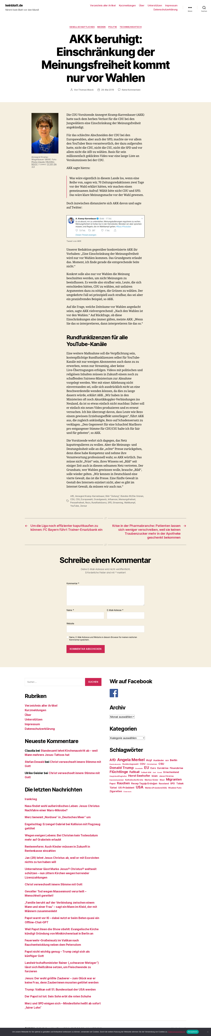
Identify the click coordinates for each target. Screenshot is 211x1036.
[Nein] (207, 1031)
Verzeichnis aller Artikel (103, 5)
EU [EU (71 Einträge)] (146, 767)
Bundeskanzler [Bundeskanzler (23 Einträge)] (115, 764)
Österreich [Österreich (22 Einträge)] (127, 792)
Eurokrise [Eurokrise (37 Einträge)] (162, 768)
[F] (148, 693)
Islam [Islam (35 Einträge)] (155, 775)
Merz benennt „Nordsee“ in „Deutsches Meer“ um (58, 817)
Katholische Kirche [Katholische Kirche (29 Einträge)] (134, 780)
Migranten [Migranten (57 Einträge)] (174, 779)
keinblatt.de (14, 5)
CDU (72, 499)
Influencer (113, 499)
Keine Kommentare (131, 89)
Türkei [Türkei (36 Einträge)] (113, 787)
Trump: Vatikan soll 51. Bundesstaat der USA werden (60, 989)
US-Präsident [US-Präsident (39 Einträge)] (126, 787)
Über (141, 5)
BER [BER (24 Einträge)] (166, 760)
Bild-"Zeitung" (112, 496)
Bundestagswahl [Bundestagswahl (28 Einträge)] (130, 764)
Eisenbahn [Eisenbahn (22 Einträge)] (139, 768)
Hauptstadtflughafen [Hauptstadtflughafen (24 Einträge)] (118, 776)
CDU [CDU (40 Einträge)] (142, 763)
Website (70, 623)
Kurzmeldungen (127, 5)
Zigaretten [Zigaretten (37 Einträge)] (116, 791)
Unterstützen (155, 5)
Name (70, 610)
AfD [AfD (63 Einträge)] (113, 760)
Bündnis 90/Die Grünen (132, 496)
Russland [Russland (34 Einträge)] (164, 783)
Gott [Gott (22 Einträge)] (154, 772)
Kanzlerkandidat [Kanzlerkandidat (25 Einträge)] (117, 780)
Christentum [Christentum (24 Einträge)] (152, 764)
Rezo (87, 502)
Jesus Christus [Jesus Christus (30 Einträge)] (166, 776)
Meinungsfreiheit (127, 499)
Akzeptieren (192, 1032)
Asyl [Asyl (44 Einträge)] (149, 760)
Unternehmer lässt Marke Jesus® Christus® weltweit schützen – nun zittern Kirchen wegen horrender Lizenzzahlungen (60, 873)
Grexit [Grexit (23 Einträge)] (159, 772)
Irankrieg (31, 799)
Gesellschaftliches (82, 27)
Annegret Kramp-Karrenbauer (89, 496)
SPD (110, 502)
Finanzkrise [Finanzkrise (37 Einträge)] (176, 768)
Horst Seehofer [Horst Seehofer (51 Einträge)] (139, 775)
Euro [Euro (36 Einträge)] (153, 768)
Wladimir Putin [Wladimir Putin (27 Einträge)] (174, 788)
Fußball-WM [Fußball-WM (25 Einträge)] (146, 772)
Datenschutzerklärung (165, 9)
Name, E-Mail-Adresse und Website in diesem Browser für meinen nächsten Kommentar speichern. (103, 638)
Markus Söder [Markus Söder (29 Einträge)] (151, 780)
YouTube (74, 505)
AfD (72, 496)
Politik (112, 27)
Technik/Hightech (131, 27)
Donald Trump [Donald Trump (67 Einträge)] (122, 768)
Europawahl (87, 499)
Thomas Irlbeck (86, 89)
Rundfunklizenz (99, 502)
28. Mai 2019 (107, 89)
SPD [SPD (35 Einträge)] (172, 783)
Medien (101, 27)
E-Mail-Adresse (115, 610)
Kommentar (72, 583)
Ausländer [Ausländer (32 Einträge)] (158, 760)
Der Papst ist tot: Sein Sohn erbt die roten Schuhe (58, 996)
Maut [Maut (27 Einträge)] (162, 780)
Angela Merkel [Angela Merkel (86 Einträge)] (131, 759)
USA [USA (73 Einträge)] (139, 787)
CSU (78, 499)
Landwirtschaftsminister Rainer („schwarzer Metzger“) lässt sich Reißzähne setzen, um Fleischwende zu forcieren (62, 967)
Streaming (118, 502)
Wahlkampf (129, 502)
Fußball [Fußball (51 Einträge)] (134, 772)
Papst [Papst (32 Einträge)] (113, 783)
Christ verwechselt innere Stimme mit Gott (53, 884)
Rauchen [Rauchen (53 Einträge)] (123, 783)
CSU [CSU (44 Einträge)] (161, 763)
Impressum (171, 5)
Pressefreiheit (77, 502)
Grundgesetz (100, 499)
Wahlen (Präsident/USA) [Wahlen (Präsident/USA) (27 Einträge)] (156, 788)
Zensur (83, 505)
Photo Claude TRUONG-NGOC (43, 163)
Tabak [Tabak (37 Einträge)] (180, 783)
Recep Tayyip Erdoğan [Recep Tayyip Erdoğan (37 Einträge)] (144, 783)
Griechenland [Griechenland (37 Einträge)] (171, 772)
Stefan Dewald (35, 762)
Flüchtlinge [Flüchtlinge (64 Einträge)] (119, 772)
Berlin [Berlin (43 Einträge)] (173, 760)
